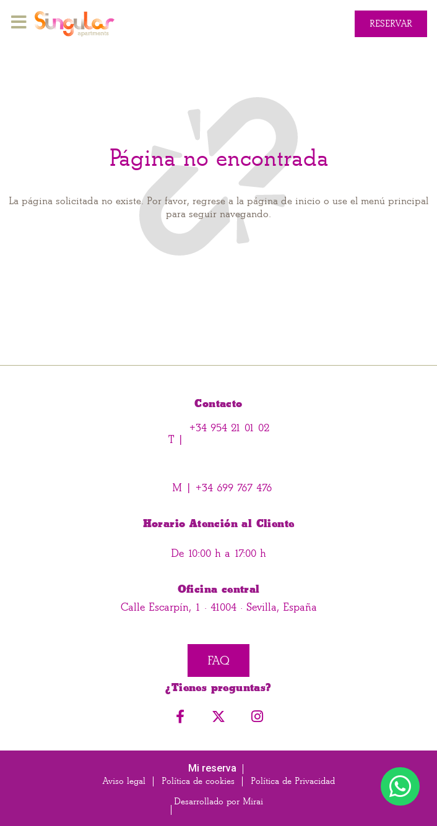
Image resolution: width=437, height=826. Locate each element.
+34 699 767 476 (232, 488)
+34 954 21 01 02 (229, 428)
